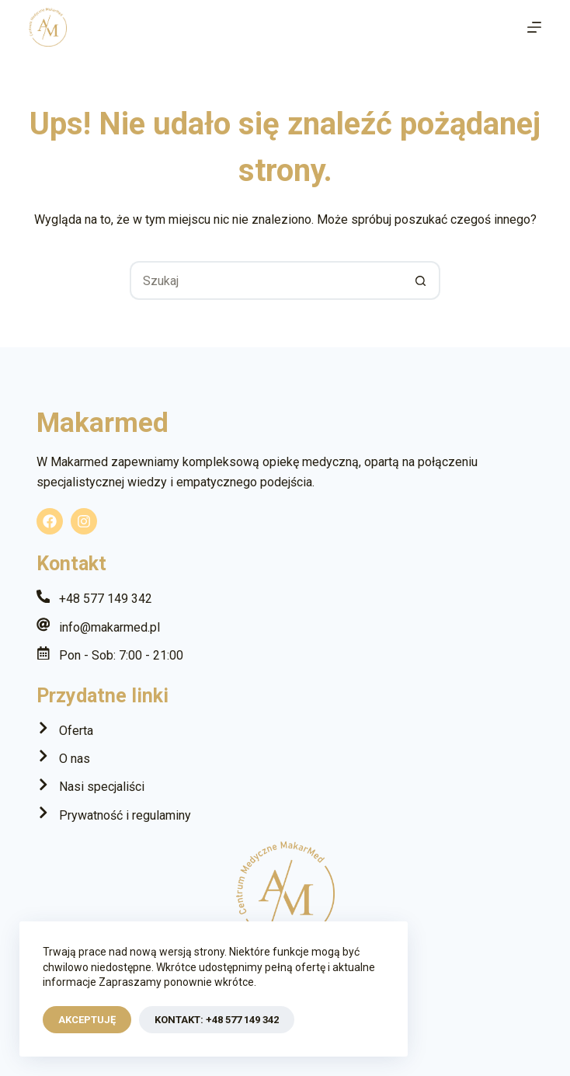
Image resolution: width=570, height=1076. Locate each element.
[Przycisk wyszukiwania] (420, 280)
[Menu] (534, 27)
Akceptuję (87, 1020)
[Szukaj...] (265, 280)
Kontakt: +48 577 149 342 (217, 1020)
